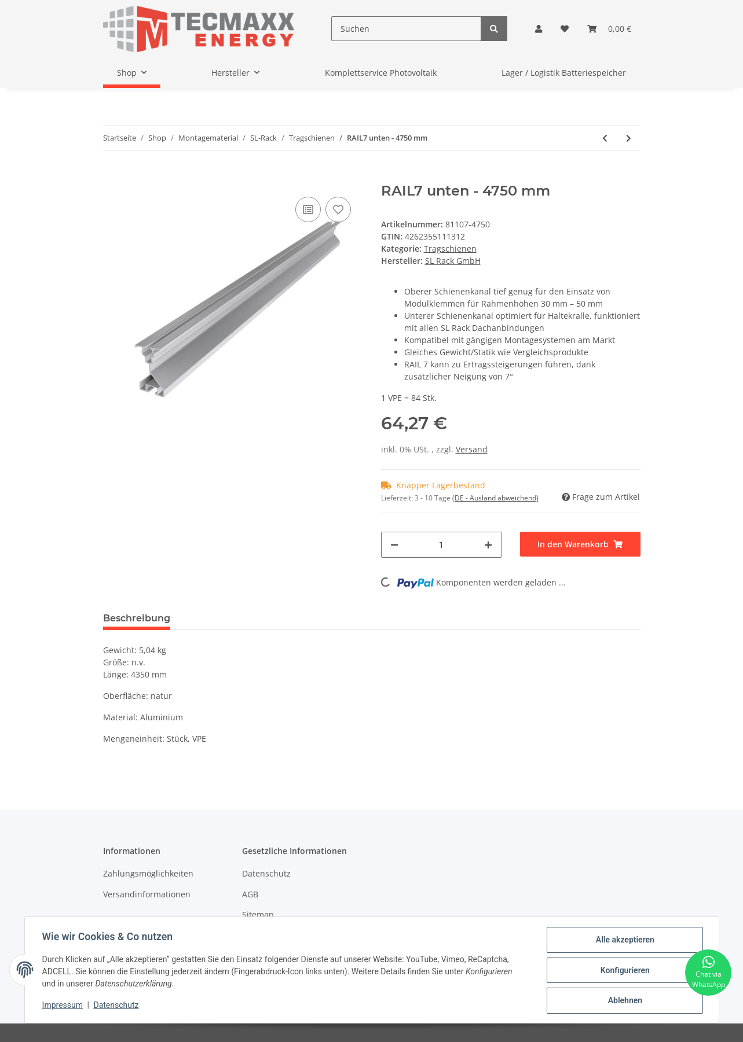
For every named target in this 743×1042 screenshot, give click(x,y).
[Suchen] (406, 28)
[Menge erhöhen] (488, 544)
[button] (538, 29)
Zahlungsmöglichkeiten (148, 873)
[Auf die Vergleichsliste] (308, 209)
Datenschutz (266, 873)
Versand (472, 449)
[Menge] (441, 544)
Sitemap (258, 914)
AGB (250, 894)
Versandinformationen (147, 894)
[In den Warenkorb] (112, 176)
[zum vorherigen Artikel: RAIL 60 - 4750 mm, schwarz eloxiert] (605, 138)
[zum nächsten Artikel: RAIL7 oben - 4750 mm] (628, 138)
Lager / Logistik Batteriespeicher (564, 72)
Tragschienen (450, 248)
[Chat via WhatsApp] (708, 972)
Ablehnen (624, 1001)
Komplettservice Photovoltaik (381, 72)
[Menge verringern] (394, 544)
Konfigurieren (624, 970)
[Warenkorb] (609, 29)
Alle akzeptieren (624, 940)
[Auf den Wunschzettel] (338, 209)
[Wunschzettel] (564, 29)
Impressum (63, 1006)
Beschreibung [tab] (136, 618)
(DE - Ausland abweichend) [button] (495, 498)
